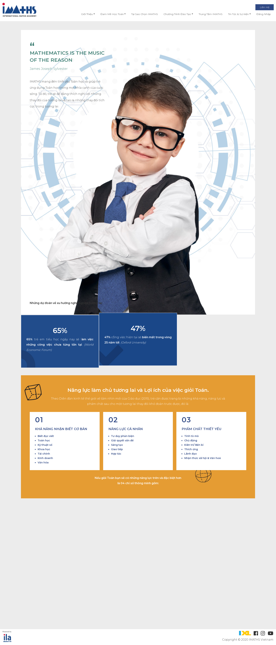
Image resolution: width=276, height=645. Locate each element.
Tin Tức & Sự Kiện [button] (235, 14)
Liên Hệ (261, 7)
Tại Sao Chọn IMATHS (141, 14)
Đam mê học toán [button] (109, 14)
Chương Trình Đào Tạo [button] (174, 14)
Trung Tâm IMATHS (207, 14)
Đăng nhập (260, 14)
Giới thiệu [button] (84, 14)
